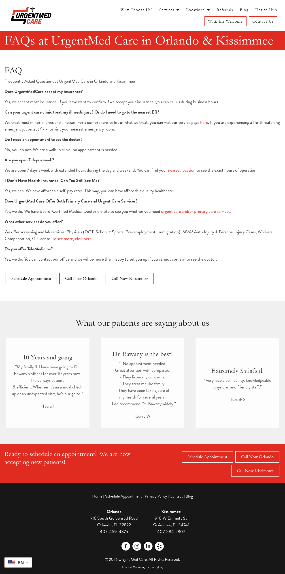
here (204, 122)
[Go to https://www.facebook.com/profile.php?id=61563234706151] (125, 547)
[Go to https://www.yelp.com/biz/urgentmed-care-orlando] (159, 546)
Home (97, 496)
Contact (176, 496)
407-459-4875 (114, 531)
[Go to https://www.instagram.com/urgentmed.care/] (136, 547)
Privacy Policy (156, 496)
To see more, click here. (72, 238)
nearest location (182, 170)
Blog (189, 496)
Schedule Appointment (123, 496)
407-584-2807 (171, 531)
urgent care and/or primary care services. (196, 211)
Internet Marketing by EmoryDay (142, 567)
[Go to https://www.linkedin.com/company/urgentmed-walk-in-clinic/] (148, 547)
